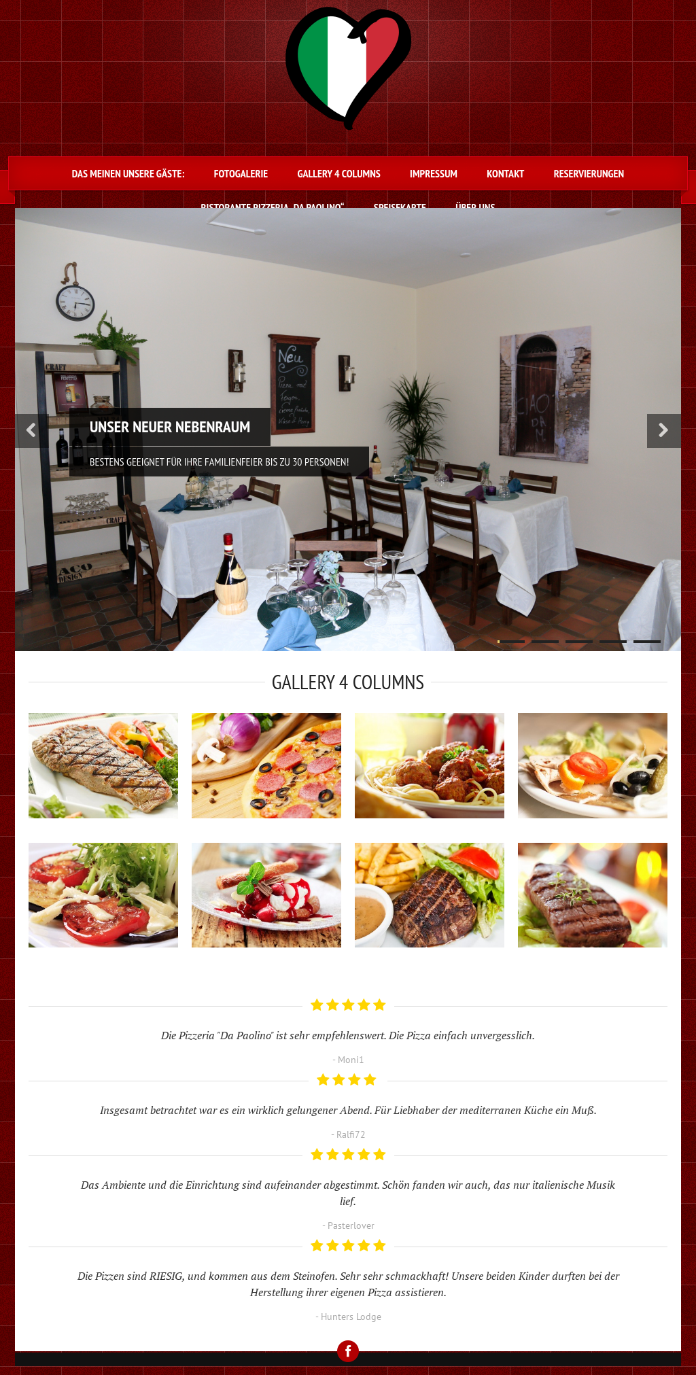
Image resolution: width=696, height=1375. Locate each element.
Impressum (433, 173)
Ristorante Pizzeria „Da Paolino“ (273, 207)
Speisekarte (400, 207)
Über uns (475, 207)
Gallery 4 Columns (338, 173)
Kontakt (505, 173)
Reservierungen (589, 173)
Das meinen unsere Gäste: (128, 173)
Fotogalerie (241, 173)
